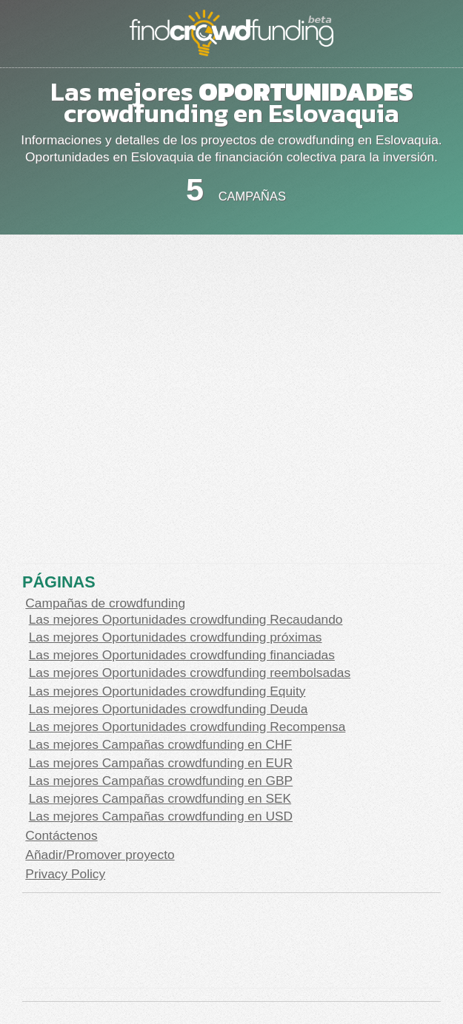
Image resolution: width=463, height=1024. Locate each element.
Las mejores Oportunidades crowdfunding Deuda (168, 708)
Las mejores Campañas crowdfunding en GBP (161, 780)
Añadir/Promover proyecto (99, 854)
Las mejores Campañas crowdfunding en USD (161, 816)
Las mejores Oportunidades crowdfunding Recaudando (186, 619)
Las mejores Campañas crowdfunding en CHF (160, 744)
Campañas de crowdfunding (105, 603)
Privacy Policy (65, 873)
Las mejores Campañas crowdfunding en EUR (161, 762)
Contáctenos (61, 835)
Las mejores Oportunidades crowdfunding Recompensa (187, 726)
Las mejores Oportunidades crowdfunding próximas (175, 637)
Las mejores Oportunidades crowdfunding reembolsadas (189, 672)
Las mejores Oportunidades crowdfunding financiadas (182, 654)
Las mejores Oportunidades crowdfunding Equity (167, 691)
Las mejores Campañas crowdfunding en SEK (160, 798)
